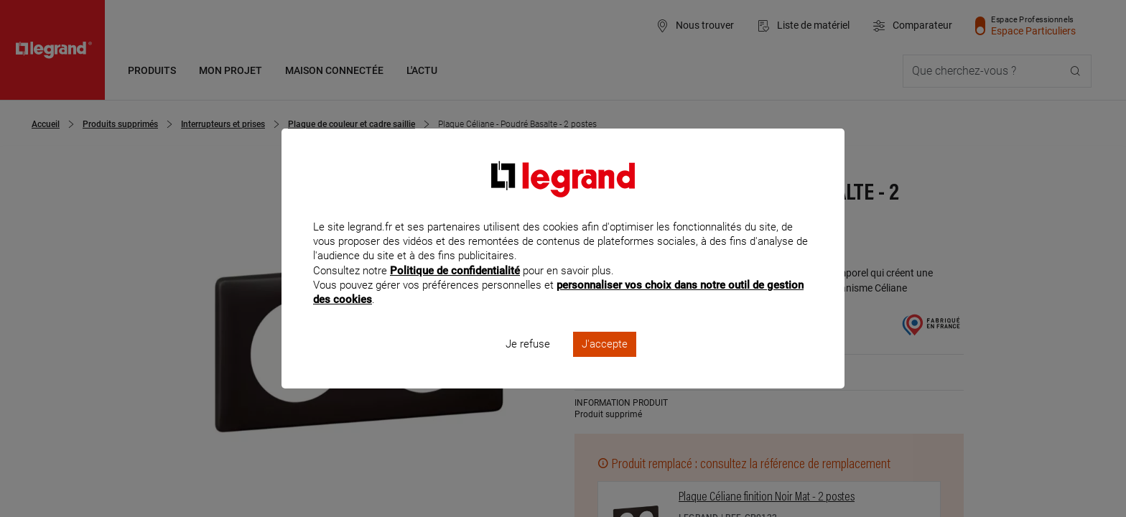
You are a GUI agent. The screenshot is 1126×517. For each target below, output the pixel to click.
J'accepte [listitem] (605, 363)
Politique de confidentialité (455, 289)
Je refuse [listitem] (528, 363)
